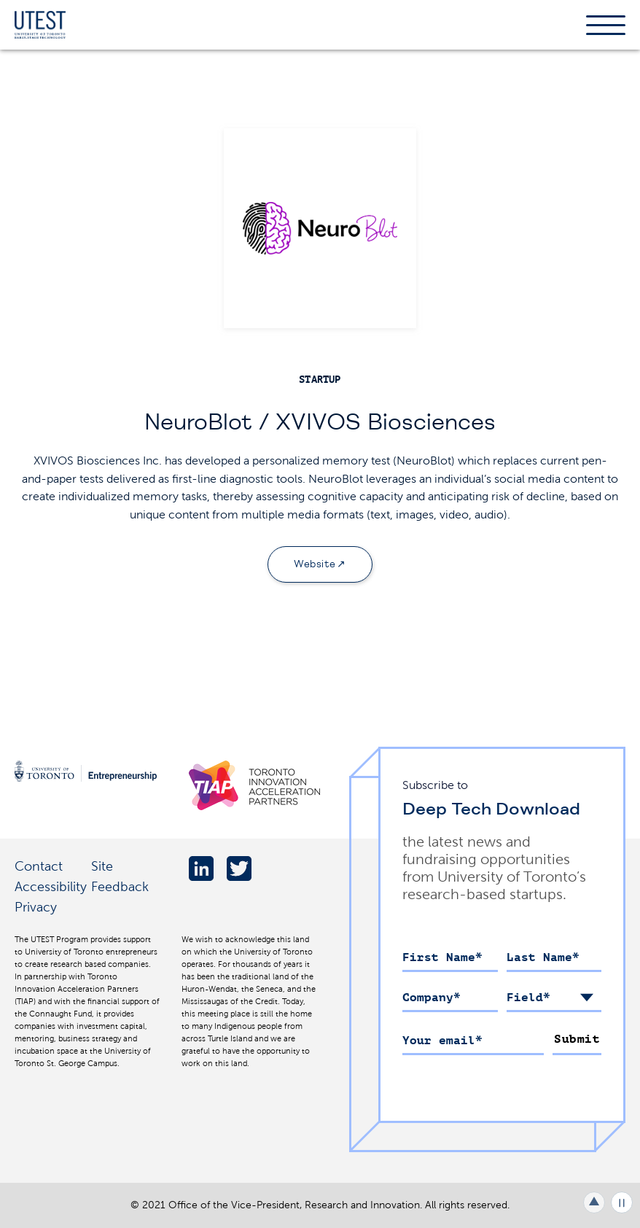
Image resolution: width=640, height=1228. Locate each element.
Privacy (36, 906)
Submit (577, 1039)
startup (319, 379)
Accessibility (51, 886)
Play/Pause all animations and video (622, 1202)
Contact (39, 866)
